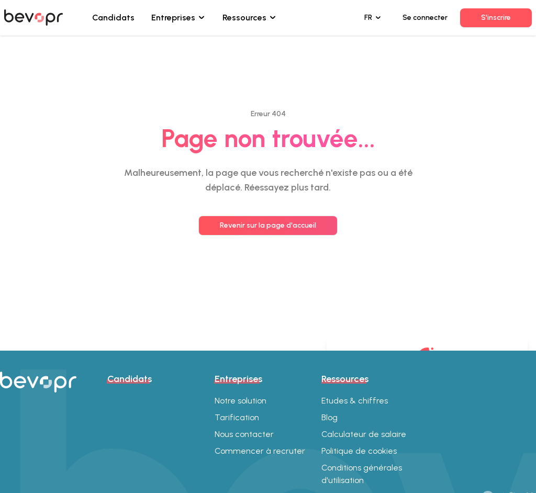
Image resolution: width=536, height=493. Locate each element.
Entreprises (173, 18)
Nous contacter (244, 434)
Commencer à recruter (260, 451)
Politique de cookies (359, 451)
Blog (329, 417)
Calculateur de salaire (363, 434)
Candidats (113, 18)
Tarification (237, 417)
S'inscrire (496, 17)
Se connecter (425, 17)
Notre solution (240, 401)
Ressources (244, 18)
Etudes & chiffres (354, 401)
